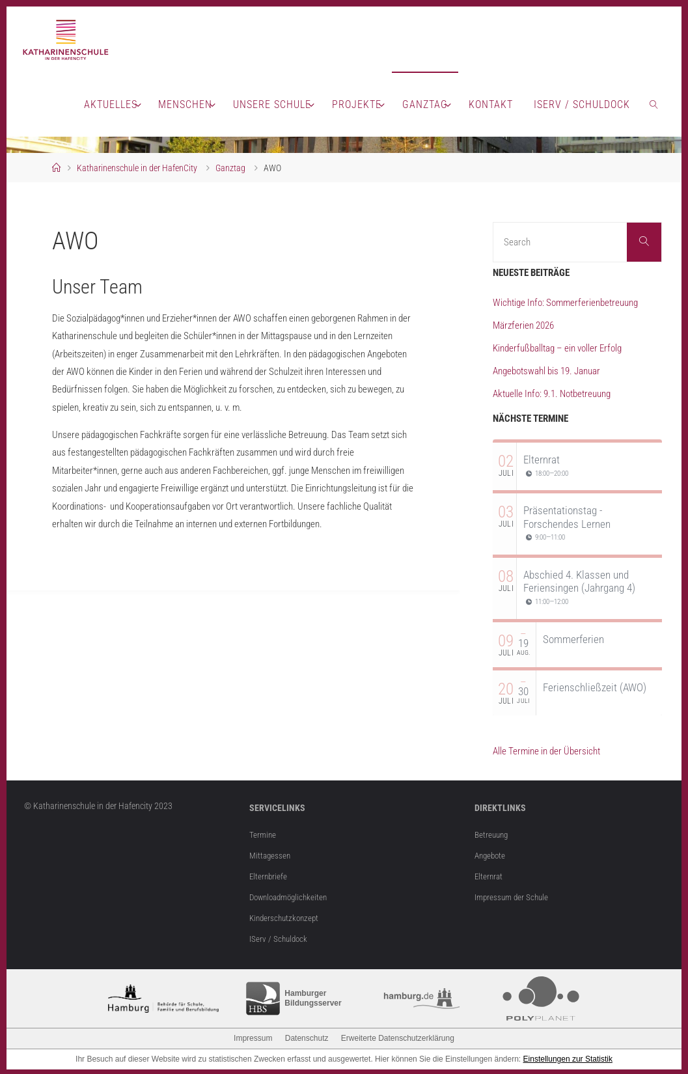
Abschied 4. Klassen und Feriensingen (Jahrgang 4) (579, 581)
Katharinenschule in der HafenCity (137, 168)
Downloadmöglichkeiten (292, 895)
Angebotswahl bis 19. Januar (546, 371)
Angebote (491, 854)
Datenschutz (307, 1036)
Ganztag (230, 168)
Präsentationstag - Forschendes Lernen (567, 517)
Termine (263, 834)
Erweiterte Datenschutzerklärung (397, 1036)
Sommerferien (573, 639)
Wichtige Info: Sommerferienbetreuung (565, 303)
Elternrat (541, 459)
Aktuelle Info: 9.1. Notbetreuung (552, 394)
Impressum (253, 1036)
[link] (654, 104)
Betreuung (493, 834)
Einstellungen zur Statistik (567, 1057)
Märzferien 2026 (523, 325)
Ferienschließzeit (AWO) (594, 687)
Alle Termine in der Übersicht (546, 751)
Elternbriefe (269, 875)
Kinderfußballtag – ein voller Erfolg (557, 348)
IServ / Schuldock (279, 936)
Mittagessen (270, 854)
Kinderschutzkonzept (286, 916)
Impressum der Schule (514, 895)
